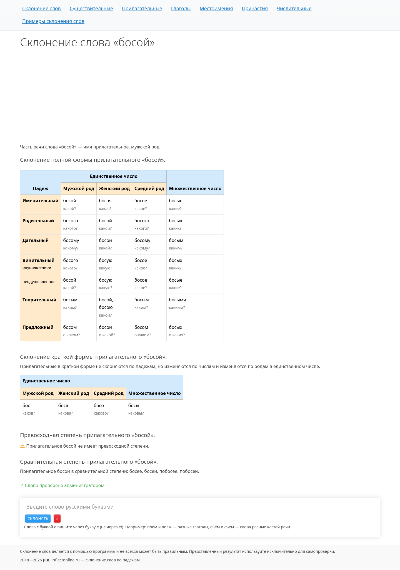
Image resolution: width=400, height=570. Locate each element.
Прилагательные (142, 8)
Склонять (38, 518)
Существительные (91, 8)
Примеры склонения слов (53, 21)
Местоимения (216, 8)
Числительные (294, 8)
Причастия (255, 8)
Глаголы (181, 8)
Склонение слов (41, 8)
